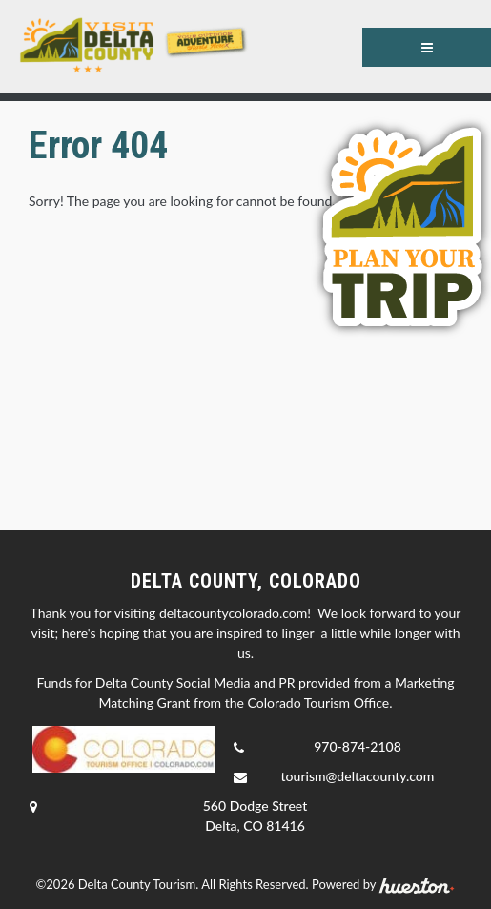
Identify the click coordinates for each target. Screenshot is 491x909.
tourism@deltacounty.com (358, 776)
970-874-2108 (357, 746)
